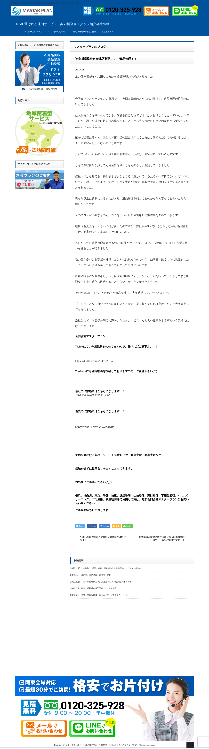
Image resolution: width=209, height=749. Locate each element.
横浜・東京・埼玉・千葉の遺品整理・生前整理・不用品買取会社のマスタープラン (102, 745)
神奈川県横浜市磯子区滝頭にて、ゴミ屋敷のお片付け (104, 595)
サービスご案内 (55, 24)
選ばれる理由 (34, 24)
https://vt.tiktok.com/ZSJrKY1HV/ (94, 361)
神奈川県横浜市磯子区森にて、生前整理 (99, 588)
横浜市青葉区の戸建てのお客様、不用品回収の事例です (106, 582)
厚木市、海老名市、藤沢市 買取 (96, 575)
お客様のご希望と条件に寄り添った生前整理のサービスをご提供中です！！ (162, 538)
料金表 (72, 24)
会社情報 (102, 24)
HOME (19, 24)
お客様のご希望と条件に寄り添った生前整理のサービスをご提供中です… (114, 568)
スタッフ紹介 (86, 24)
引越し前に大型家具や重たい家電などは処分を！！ (103, 538)
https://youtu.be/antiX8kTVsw (93, 394)
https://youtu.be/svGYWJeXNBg (94, 427)
